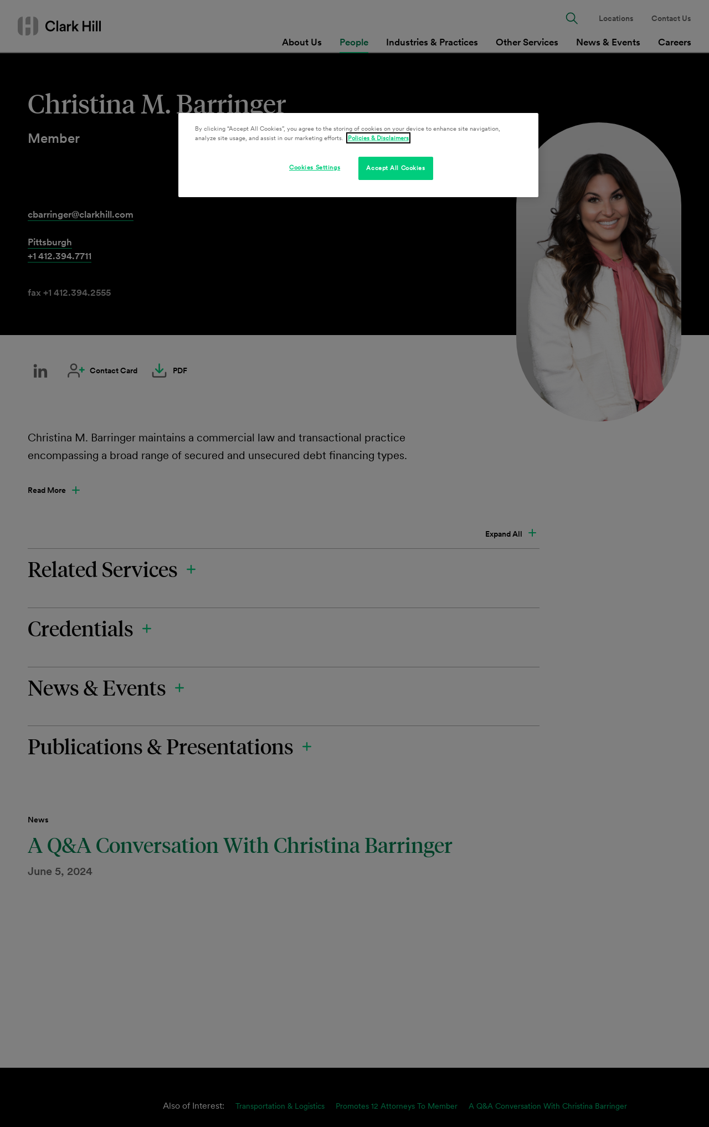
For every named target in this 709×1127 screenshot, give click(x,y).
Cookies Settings (314, 167)
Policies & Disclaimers (378, 138)
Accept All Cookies (395, 168)
